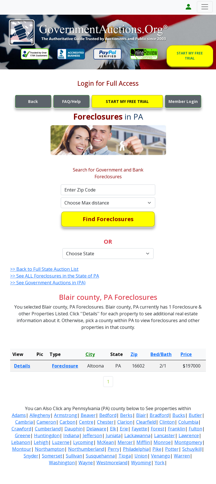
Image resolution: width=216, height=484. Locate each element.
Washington (62, 462)
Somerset (52, 456)
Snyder (31, 456)
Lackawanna (137, 435)
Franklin (176, 429)
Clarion (124, 422)
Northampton (49, 449)
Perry (113, 449)
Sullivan (74, 456)
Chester (105, 422)
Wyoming (141, 462)
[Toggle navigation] (205, 6)
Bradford (159, 415)
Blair (141, 415)
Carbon (67, 422)
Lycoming (83, 442)
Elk (113, 429)
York (160, 462)
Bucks (178, 415)
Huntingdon (47, 435)
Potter (172, 449)
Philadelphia (136, 449)
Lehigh (41, 442)
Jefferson (92, 435)
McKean (105, 442)
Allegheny (40, 415)
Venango (160, 456)
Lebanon (20, 442)
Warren (182, 456)
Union (140, 456)
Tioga (124, 456)
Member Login (183, 101)
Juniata (113, 435)
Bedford (107, 415)
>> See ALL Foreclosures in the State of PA (54, 276)
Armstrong (65, 415)
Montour (21, 449)
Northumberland (86, 449)
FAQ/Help (71, 101)
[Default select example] (108, 202)
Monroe (162, 442)
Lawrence (189, 435)
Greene (22, 435)
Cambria (24, 422)
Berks (126, 415)
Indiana (71, 435)
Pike (156, 449)
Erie (124, 429)
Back (33, 101)
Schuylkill (192, 449)
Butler (195, 415)
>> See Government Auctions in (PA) (48, 283)
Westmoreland (111, 462)
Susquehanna (100, 456)
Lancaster (164, 435)
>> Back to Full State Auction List (44, 269)
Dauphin (73, 429)
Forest (157, 429)
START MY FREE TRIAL (190, 56)
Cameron (46, 422)
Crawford (21, 429)
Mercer (125, 442)
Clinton (167, 422)
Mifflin (143, 442)
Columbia (188, 422)
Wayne (85, 462)
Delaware (96, 429)
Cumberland (48, 429)
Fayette (139, 429)
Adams (19, 415)
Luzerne (60, 442)
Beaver (88, 415)
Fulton (195, 429)
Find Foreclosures (108, 219)
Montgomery (188, 442)
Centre (86, 422)
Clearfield (146, 422)
